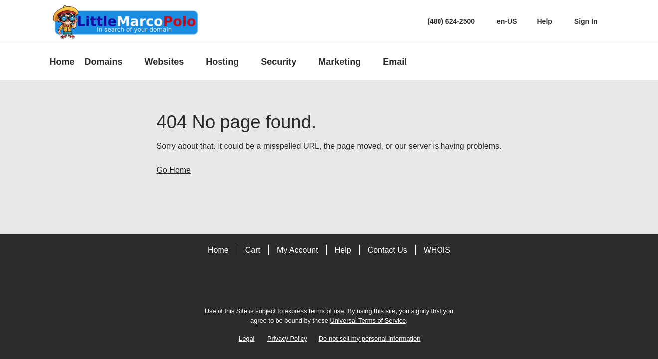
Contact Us (387, 250)
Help (343, 250)
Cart (252, 250)
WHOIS (437, 250)
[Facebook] (315, 284)
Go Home (174, 170)
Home (218, 250)
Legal (246, 338)
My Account (297, 250)
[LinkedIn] (343, 284)
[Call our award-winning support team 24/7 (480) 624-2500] (544, 21)
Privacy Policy (287, 338)
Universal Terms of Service (368, 320)
